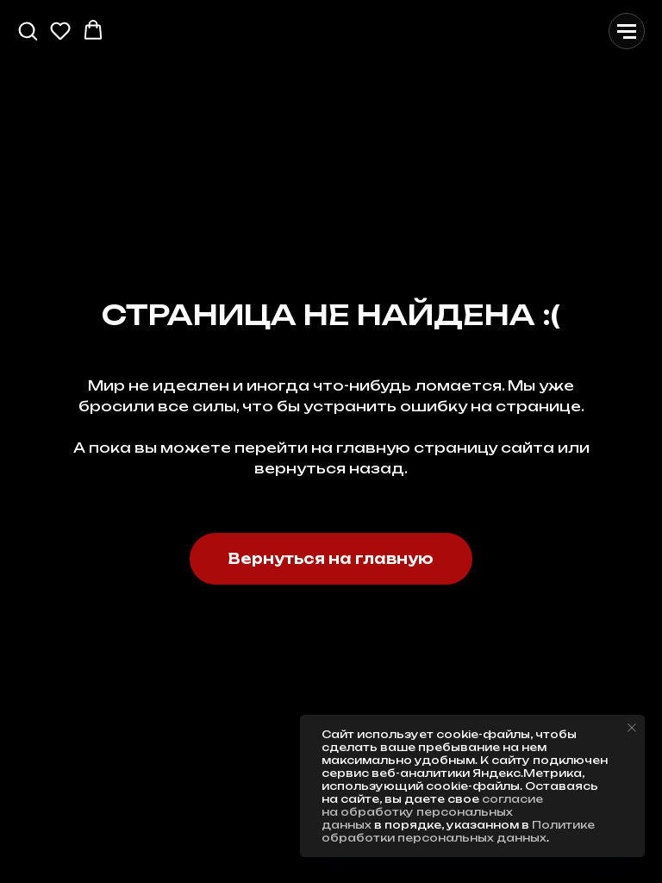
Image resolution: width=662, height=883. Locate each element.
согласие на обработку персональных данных (432, 811)
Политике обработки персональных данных (458, 831)
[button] (27, 30)
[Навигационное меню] (627, 31)
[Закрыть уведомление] (631, 727)
